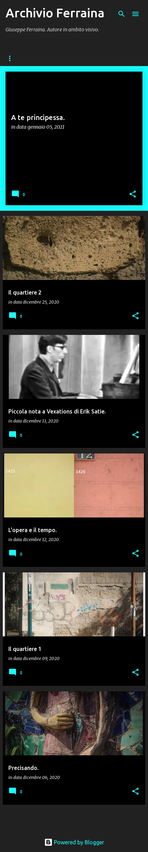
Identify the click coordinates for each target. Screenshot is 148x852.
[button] (132, 194)
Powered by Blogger (74, 842)
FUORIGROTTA (62, 58)
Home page (18, 58)
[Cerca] (121, 14)
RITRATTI (104, 58)
